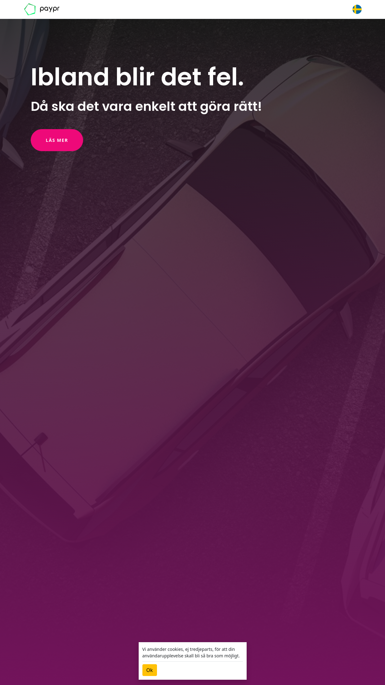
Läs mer (57, 140)
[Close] (149, 670)
